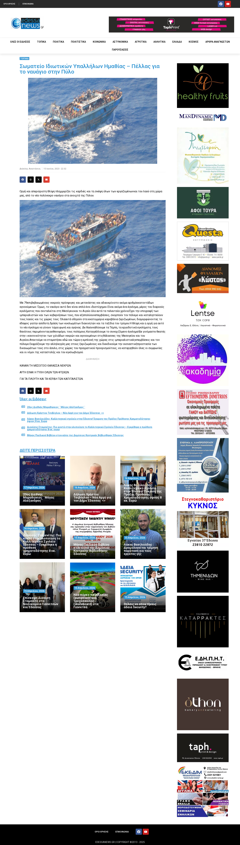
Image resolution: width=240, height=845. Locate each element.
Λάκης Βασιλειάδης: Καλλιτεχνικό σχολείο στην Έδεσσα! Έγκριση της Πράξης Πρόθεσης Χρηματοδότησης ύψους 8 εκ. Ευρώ (88, 420)
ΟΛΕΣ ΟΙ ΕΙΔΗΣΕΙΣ (20, 41)
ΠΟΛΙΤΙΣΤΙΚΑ (78, 41)
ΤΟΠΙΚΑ (41, 41)
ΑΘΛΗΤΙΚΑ (159, 41)
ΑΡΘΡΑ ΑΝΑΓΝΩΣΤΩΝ (217, 41)
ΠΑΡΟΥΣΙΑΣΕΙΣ (120, 49)
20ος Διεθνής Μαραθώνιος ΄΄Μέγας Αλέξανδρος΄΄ (56, 407)
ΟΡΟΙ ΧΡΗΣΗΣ (9, 4)
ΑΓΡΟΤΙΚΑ (141, 41)
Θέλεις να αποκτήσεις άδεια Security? (140, 605)
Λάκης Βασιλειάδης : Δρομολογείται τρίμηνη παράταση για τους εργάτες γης (141, 549)
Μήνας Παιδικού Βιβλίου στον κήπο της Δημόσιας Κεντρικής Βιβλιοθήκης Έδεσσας (75, 435)
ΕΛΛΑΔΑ (177, 41)
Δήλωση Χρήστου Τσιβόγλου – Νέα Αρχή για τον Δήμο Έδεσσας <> (65, 413)
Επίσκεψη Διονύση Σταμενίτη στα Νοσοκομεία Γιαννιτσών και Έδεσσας (40, 602)
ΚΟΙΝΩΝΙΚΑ (99, 41)
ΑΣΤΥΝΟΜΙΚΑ (120, 41)
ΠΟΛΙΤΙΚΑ (58, 41)
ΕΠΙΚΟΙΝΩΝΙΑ (28, 4)
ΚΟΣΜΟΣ (194, 41)
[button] (23, 179)
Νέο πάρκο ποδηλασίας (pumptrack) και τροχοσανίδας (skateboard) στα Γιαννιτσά (91, 601)
